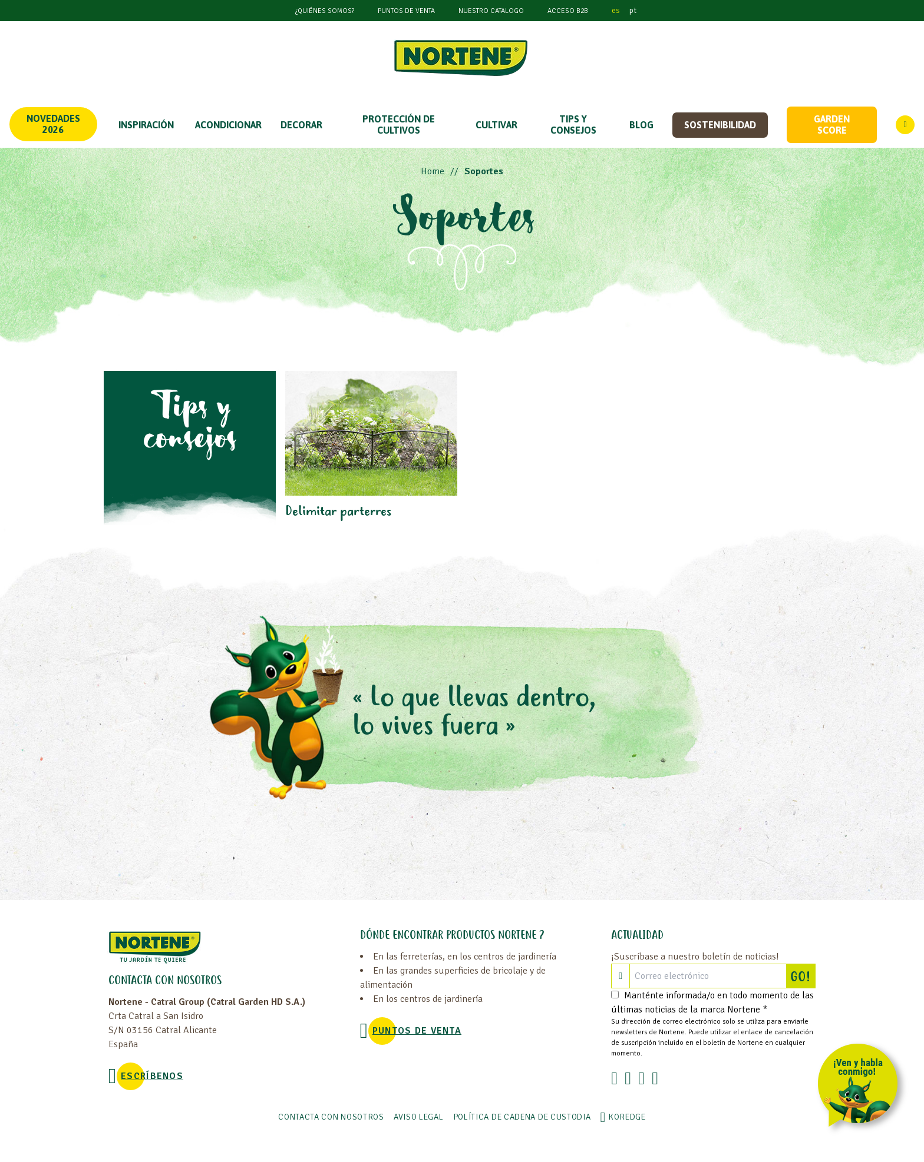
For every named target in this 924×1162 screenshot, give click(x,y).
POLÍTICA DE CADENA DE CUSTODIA (522, 1117)
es (616, 10)
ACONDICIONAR (228, 124)
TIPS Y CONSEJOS (573, 124)
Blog (641, 124)
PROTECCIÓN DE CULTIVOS (398, 124)
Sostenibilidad (720, 124)
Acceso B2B (567, 10)
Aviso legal (419, 1117)
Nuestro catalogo (491, 10)
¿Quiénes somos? (324, 10)
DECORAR (301, 124)
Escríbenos (152, 1076)
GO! (802, 976)
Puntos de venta (406, 10)
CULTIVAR (496, 124)
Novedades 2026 (53, 124)
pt (632, 10)
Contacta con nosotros (331, 1117)
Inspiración (146, 124)
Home (432, 171)
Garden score (832, 124)
